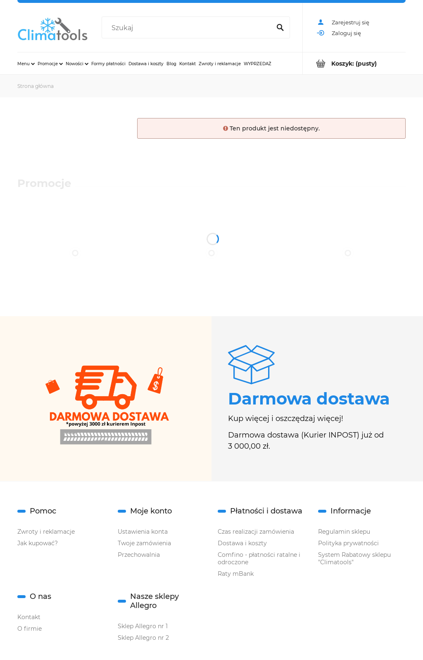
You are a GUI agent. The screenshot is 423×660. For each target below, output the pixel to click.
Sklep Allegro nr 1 (143, 626)
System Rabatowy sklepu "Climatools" (354, 558)
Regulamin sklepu (344, 531)
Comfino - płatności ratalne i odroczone (259, 558)
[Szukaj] (280, 28)
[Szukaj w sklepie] (188, 28)
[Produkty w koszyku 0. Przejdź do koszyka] (354, 63)
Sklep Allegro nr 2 (143, 637)
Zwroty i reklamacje (46, 531)
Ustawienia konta (143, 531)
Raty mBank (236, 573)
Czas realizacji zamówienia (256, 531)
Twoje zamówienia (144, 543)
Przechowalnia (139, 554)
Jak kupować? (37, 543)
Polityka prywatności (348, 543)
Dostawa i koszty (242, 543)
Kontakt (28, 617)
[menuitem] (26, 64)
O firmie (29, 628)
